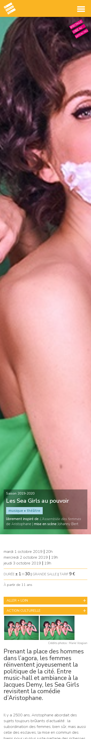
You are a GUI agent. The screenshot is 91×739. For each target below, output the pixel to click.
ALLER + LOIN (17, 600)
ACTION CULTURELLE (24, 610)
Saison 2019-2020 (20, 493)
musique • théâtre (24, 510)
